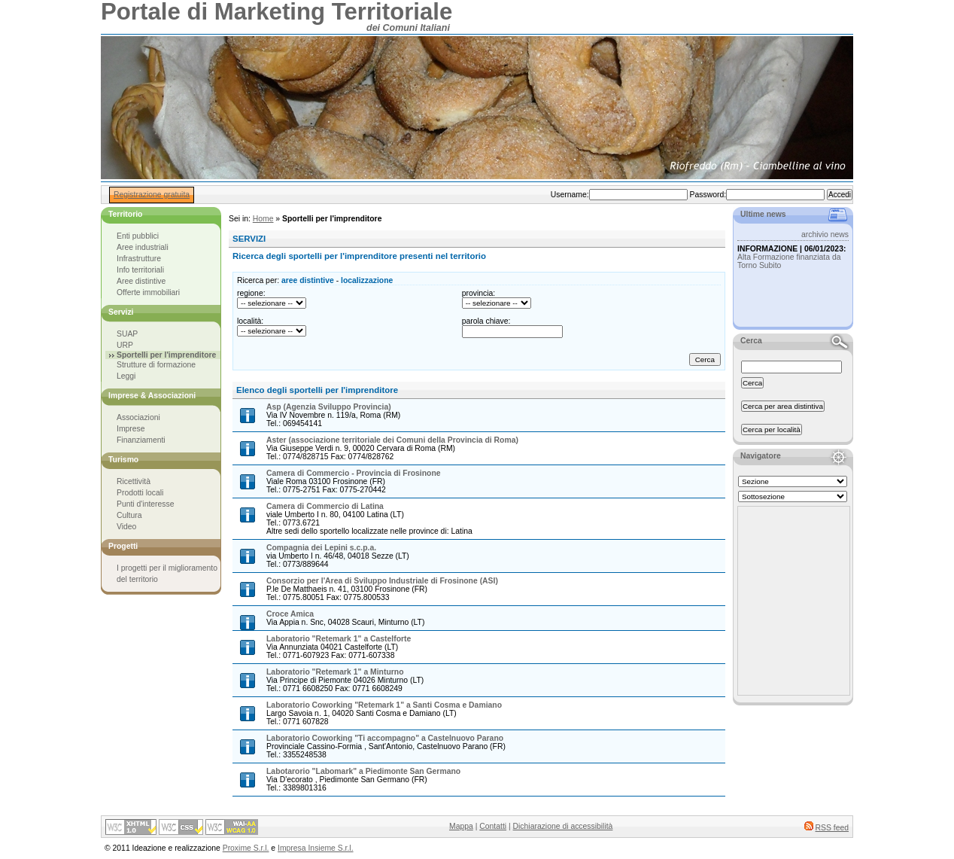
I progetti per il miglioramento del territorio (167, 573)
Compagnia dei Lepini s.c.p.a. (321, 548)
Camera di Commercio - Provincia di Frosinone (353, 473)
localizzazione (367, 280)
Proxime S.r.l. (246, 848)
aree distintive (307, 280)
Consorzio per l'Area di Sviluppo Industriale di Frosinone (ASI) (382, 581)
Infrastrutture (139, 258)
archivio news (825, 234)
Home (263, 219)
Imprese (131, 429)
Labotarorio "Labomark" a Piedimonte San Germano (363, 771)
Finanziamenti (141, 440)
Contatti (492, 826)
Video (126, 526)
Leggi (126, 376)
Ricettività (133, 481)
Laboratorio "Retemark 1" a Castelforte (338, 639)
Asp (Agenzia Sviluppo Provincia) (328, 407)
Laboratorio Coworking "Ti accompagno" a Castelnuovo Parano (384, 738)
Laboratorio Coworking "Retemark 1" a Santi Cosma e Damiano (384, 705)
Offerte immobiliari (148, 292)
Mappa (461, 826)
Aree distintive (141, 281)
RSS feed (832, 828)
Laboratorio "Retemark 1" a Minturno (334, 672)
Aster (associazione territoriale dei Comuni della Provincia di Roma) (392, 440)
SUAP (127, 334)
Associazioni (138, 417)
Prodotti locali (140, 493)
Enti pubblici (138, 236)
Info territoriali (140, 270)
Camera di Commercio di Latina (325, 506)
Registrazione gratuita (152, 194)
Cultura (129, 515)
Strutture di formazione (156, 365)
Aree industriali (143, 247)
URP (125, 345)
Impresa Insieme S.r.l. (315, 848)
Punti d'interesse (146, 504)
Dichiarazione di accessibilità (563, 826)
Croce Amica (290, 614)
